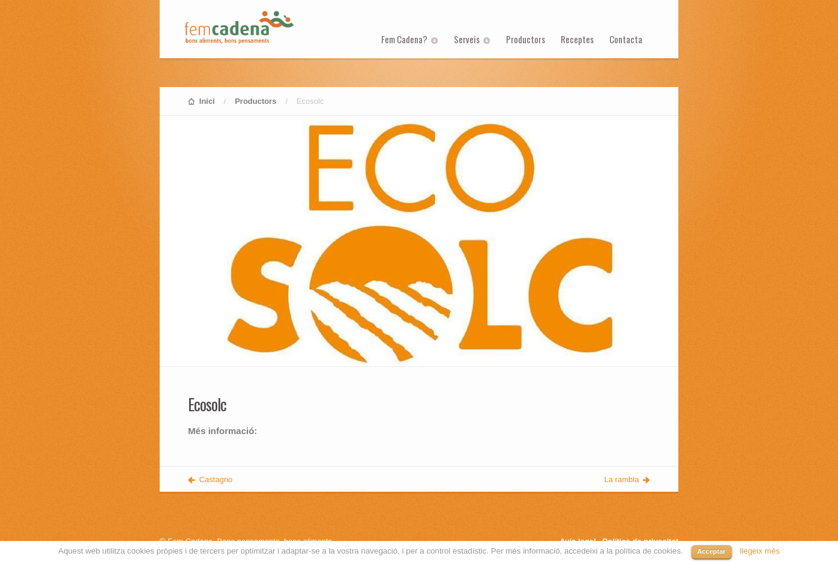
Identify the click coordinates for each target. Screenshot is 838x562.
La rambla (621, 479)
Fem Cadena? (404, 39)
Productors (525, 39)
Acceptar (712, 551)
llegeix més (760, 550)
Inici (207, 101)
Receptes (577, 39)
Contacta (625, 39)
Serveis (467, 39)
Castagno (216, 479)
